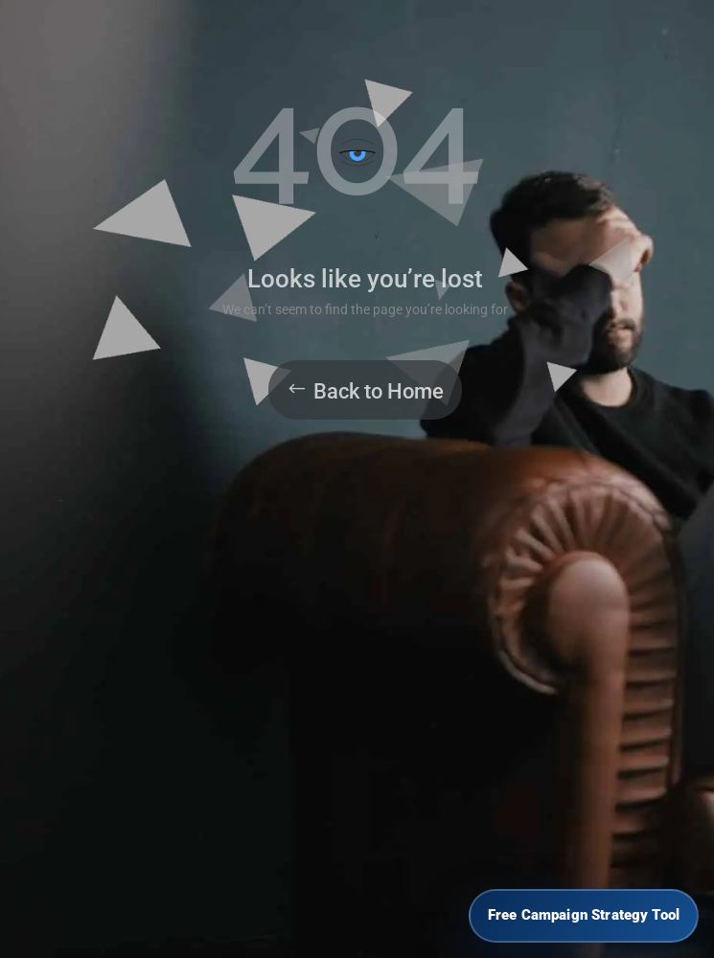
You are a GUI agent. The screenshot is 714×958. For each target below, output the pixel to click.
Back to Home (378, 391)
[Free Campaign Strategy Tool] (584, 916)
